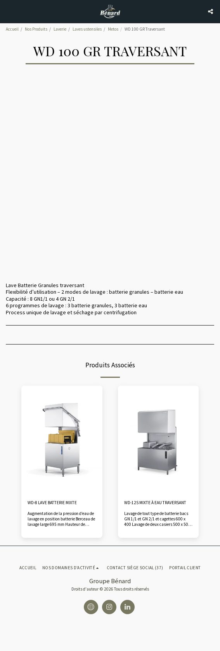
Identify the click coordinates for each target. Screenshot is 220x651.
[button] (8, 11)
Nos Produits (36, 29)
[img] (61, 439)
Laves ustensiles (87, 29)
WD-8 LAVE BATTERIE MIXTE (52, 502)
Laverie (60, 29)
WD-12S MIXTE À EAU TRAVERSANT (155, 502)
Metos (113, 29)
